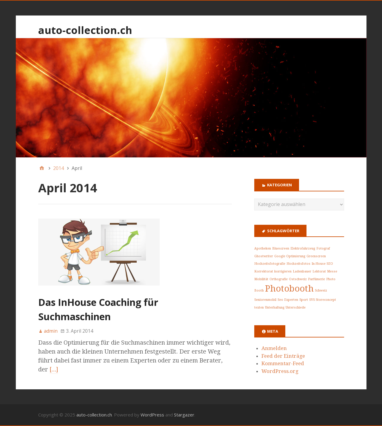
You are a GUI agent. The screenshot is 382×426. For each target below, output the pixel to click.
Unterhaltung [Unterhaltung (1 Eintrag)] (274, 307)
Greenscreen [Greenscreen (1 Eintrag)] (316, 256)
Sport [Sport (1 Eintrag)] (303, 300)
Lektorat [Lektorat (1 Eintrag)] (319, 271)
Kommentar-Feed (282, 363)
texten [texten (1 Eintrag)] (259, 307)
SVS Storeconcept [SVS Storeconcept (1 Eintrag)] (322, 300)
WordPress (152, 415)
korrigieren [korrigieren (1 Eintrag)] (283, 271)
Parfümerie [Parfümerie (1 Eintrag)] (316, 279)
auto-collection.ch (85, 30)
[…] (54, 369)
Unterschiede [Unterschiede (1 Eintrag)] (296, 307)
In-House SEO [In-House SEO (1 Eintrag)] (322, 264)
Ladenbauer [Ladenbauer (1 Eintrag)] (302, 271)
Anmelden (274, 348)
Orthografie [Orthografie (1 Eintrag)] (278, 279)
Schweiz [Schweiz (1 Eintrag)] (321, 290)
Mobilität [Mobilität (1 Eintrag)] (261, 279)
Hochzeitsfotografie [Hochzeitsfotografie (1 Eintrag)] (269, 264)
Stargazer (184, 415)
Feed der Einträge (283, 356)
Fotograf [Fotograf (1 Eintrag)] (323, 248)
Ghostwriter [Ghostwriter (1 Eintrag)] (263, 256)
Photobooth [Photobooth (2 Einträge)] (289, 289)
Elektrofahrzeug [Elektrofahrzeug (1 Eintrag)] (302, 248)
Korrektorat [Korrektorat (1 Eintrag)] (263, 271)
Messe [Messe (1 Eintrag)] (332, 271)
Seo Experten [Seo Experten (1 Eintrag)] (288, 300)
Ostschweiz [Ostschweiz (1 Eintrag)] (298, 279)
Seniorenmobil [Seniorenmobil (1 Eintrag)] (265, 300)
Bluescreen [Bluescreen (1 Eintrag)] (280, 248)
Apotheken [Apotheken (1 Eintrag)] (262, 248)
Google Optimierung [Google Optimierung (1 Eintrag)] (289, 256)
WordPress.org (279, 371)
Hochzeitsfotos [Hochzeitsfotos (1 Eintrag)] (298, 264)
